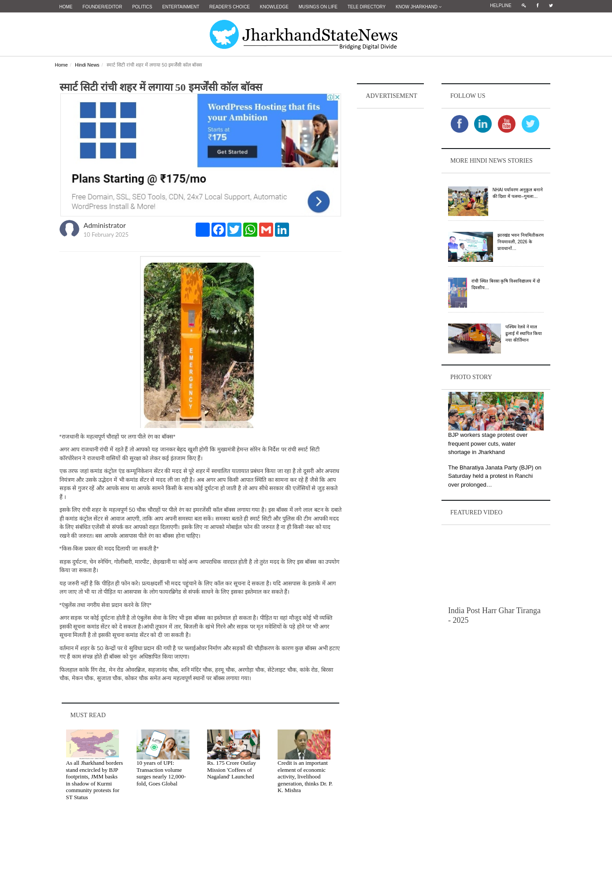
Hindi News (87, 64)
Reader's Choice (229, 6)
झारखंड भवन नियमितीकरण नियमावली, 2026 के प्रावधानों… (520, 242)
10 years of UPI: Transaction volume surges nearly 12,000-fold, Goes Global (161, 773)
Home (66, 6)
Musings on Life (318, 6)
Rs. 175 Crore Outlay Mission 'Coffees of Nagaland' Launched (231, 769)
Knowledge (274, 6)
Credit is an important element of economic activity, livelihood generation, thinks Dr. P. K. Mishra (305, 776)
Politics (142, 6)
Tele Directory (367, 6)
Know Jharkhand (418, 6)
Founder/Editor (102, 6)
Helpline (500, 5)
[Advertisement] (390, 243)
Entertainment (180, 6)
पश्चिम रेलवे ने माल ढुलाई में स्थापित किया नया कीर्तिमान (523, 333)
